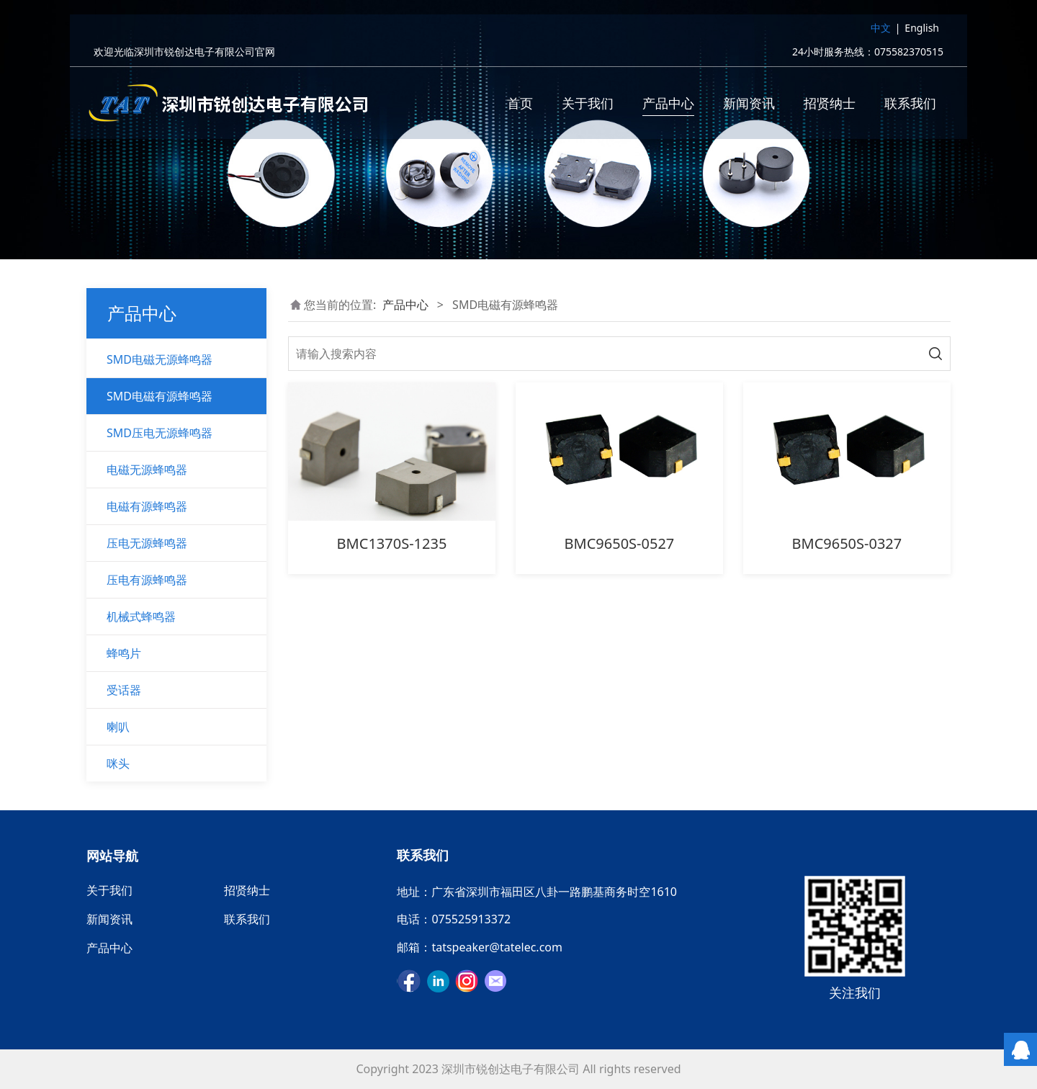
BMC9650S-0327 (847, 543)
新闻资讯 (749, 106)
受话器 (124, 690)
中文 (881, 31)
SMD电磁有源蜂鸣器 (159, 396)
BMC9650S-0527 (620, 543)
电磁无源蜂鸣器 (147, 470)
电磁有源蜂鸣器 (147, 506)
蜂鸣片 (124, 653)
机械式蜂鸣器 (141, 616)
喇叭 (118, 727)
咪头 (118, 763)
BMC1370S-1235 (392, 543)
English (921, 31)
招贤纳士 (830, 106)
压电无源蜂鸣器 (147, 543)
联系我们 (910, 106)
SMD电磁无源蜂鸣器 (159, 359)
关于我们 (588, 106)
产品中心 (668, 106)
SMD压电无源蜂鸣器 (159, 433)
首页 (520, 106)
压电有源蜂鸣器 (147, 580)
